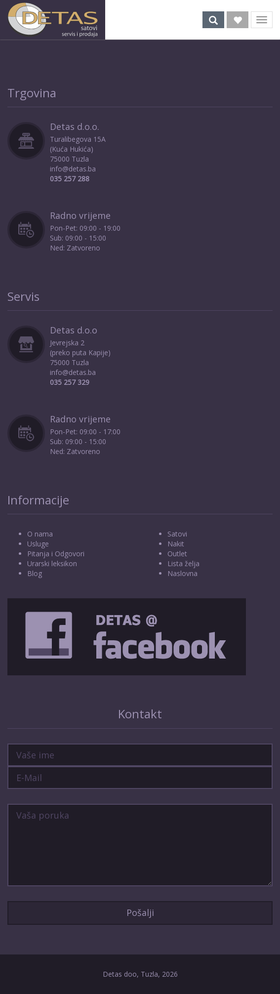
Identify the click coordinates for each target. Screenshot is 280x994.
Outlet (177, 553)
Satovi (177, 533)
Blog (34, 573)
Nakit (175, 543)
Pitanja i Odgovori (55, 553)
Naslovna (182, 573)
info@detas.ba (73, 168)
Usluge (38, 543)
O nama (40, 533)
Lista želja (183, 563)
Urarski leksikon (52, 563)
